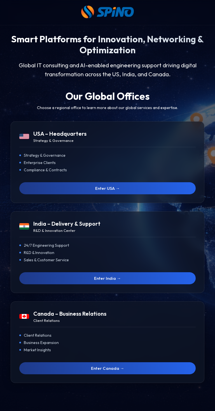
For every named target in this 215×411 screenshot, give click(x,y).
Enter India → (107, 278)
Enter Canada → (107, 368)
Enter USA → (107, 188)
